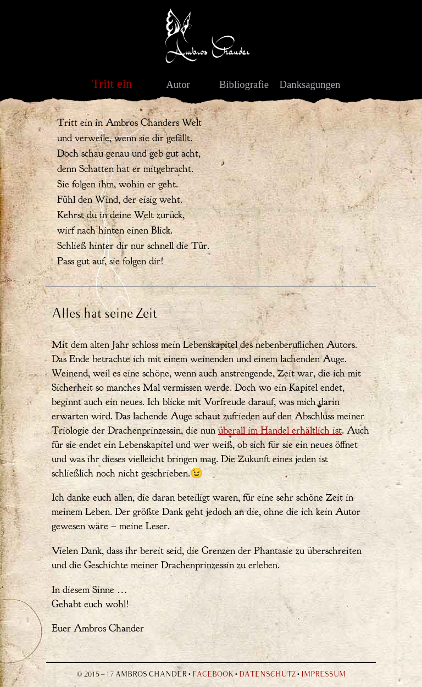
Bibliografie (244, 84)
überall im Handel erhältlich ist (280, 430)
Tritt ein (112, 84)
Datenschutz (267, 674)
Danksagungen (310, 84)
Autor (178, 84)
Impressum (323, 674)
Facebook (213, 674)
